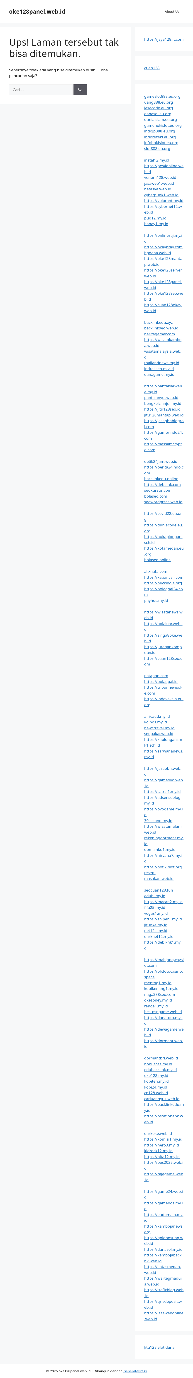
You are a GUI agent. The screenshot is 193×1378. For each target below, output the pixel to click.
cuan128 (152, 67)
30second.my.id (158, 820)
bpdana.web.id (157, 252)
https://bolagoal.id (161, 681)
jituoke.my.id (155, 924)
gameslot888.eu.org (162, 96)
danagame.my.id (159, 374)
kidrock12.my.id (158, 1150)
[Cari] (80, 89)
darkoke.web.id (158, 1133)
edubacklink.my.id (160, 1069)
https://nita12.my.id (162, 1156)
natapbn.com (156, 675)
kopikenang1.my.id (161, 988)
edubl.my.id (154, 895)
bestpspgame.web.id (163, 1011)
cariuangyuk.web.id (162, 1098)
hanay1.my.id (156, 223)
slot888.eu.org (157, 148)
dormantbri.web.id (161, 1058)
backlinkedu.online (161, 478)
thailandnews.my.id (161, 362)
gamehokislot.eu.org (163, 125)
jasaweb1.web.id (159, 183)
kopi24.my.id (155, 1087)
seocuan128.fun (158, 890)
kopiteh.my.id (156, 1081)
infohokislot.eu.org (161, 142)
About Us (172, 11)
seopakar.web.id (158, 733)
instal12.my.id (156, 160)
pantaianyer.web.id (161, 397)
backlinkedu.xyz (158, 322)
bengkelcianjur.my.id (162, 403)
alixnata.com (155, 571)
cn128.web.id (156, 1092)
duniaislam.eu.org (160, 119)
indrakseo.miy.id (159, 368)
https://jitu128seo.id (162, 409)
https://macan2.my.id (163, 901)
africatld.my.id (157, 716)
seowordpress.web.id (163, 501)
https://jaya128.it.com (164, 39)
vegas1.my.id (156, 913)
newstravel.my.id (159, 727)
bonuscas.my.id (158, 1064)
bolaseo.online (157, 559)
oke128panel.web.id (37, 11)
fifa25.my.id (154, 907)
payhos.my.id (156, 600)
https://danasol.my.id (163, 1249)
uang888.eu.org (158, 102)
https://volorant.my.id (163, 200)
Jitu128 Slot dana (159, 1347)
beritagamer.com (159, 333)
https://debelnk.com (162, 484)
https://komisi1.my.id (163, 1139)
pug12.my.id (155, 218)
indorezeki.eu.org (160, 137)
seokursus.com (157, 490)
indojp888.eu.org (159, 131)
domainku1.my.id (160, 849)
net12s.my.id (155, 930)
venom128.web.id (160, 177)
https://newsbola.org (163, 583)
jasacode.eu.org (158, 107)
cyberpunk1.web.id (161, 194)
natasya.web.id (157, 189)
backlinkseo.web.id (161, 328)
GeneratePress (135, 1371)
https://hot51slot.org (163, 867)
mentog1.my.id (157, 982)
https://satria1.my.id (162, 791)
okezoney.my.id (158, 1000)
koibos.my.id (155, 722)
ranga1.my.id (156, 1006)
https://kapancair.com (163, 577)
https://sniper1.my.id (163, 919)
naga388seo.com (159, 994)
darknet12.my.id (159, 936)
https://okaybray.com (163, 246)
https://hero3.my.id (161, 1145)
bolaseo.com (155, 496)
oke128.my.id (156, 1075)
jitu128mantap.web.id (164, 415)
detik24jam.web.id (160, 461)
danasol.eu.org (157, 113)
